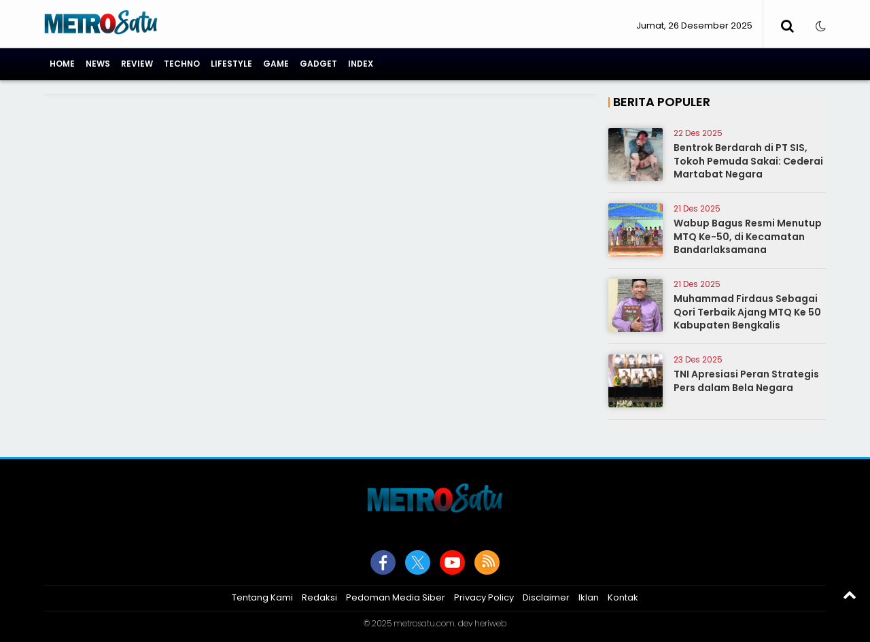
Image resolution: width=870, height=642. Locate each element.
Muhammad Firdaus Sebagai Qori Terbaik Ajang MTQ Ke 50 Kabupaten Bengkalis (747, 312)
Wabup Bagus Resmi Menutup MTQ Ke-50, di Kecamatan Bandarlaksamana (748, 236)
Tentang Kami (262, 597)
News (98, 63)
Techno (182, 63)
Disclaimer (546, 597)
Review (137, 63)
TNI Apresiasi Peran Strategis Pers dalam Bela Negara (746, 380)
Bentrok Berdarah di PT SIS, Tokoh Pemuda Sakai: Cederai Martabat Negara (748, 161)
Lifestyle (231, 63)
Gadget (318, 63)
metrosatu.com (424, 623)
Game (276, 63)
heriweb (490, 623)
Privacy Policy (484, 597)
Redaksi (319, 597)
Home (62, 63)
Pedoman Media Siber (395, 597)
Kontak (623, 597)
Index (360, 63)
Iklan (588, 597)
